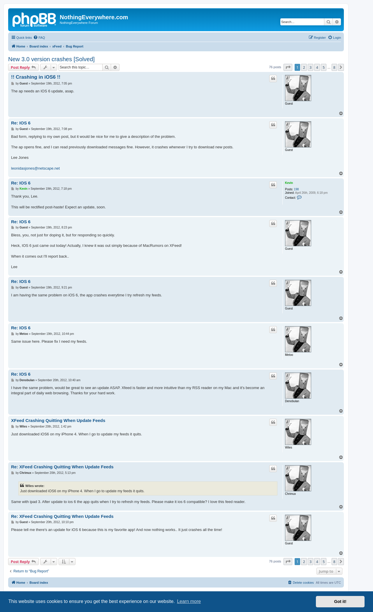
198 (296, 189)
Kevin (289, 182)
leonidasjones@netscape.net (35, 168)
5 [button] (324, 67)
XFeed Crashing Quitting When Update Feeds (58, 420)
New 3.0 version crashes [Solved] (51, 59)
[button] (288, 67)
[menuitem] (39, 37)
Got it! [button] (340, 601)
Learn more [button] (189, 601)
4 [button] (317, 67)
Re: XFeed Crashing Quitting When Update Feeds (62, 466)
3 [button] (310, 67)
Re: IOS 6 (21, 122)
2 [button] (304, 67)
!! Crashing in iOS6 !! (35, 77)
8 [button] (334, 67)
